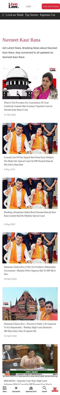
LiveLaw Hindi (14, 14)
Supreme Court (48, 14)
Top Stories (31, 14)
